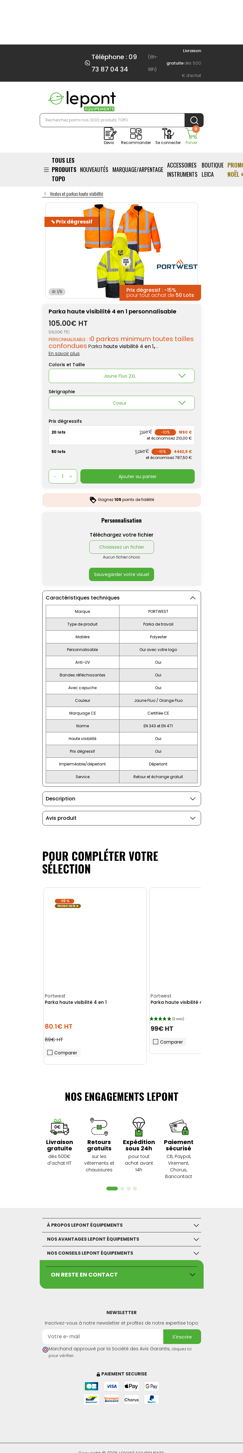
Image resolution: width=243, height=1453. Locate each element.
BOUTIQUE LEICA (213, 169)
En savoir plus (64, 353)
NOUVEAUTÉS (94, 169)
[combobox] (122, 376)
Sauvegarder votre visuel (121, 574)
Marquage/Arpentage (137, 169)
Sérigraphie (62, 391)
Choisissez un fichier (121, 547)
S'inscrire (182, 1337)
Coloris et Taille (67, 364)
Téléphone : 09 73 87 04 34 (114, 63)
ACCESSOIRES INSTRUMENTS (182, 169)
